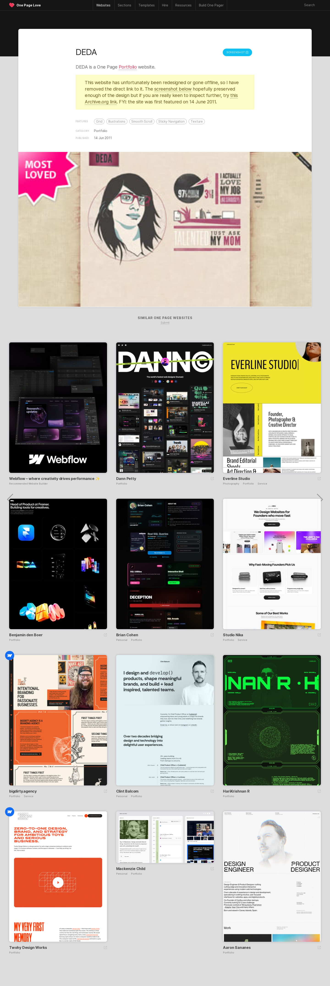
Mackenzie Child (130, 868)
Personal (121, 640)
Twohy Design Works (28, 947)
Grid (99, 121)
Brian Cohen (127, 635)
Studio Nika (233, 635)
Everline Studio (236, 478)
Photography (231, 483)
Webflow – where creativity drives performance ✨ (54, 478)
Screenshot (237, 52)
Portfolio (128, 67)
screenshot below (173, 89)
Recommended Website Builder (28, 483)
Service (262, 483)
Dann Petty (126, 478)
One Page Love (28, 5)
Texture (197, 121)
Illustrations (117, 121)
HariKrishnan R (236, 791)
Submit (165, 322)
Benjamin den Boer (26, 635)
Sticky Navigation (171, 121)
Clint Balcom (127, 791)
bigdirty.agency (23, 791)
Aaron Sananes (236, 947)
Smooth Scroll (141, 121)
